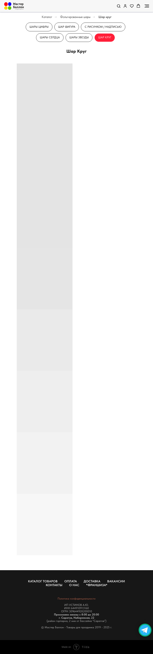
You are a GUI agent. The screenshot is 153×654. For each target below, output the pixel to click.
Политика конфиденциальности (76, 598)
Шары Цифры (39, 26)
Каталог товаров (43, 581)
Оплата (70, 581)
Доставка (92, 581)
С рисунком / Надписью (103, 26)
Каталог (47, 17)
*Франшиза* (96, 585)
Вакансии (116, 581)
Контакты (54, 585)
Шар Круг (104, 37)
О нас (74, 585)
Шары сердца (50, 37)
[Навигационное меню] (147, 6)
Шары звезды (79, 37)
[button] (119, 6)
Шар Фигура (66, 26)
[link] (125, 6)
